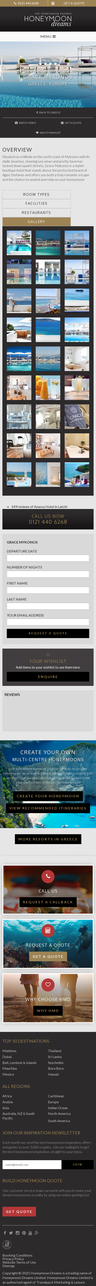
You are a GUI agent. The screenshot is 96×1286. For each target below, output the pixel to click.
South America (59, 1103)
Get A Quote (71, 122)
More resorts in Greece (48, 821)
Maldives (9, 1033)
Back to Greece (48, 112)
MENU (48, 36)
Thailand (54, 1033)
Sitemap (8, 1248)
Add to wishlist (48, 132)
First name (17, 565)
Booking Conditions (17, 1237)
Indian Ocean (58, 1089)
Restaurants (25, 203)
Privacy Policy (13, 1241)
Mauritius (9, 1050)
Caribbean (56, 1078)
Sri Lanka (55, 1038)
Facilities (71, 194)
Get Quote (19, 1193)
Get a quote (48, 938)
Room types (25, 194)
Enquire (48, 658)
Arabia (7, 1084)
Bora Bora (56, 1050)
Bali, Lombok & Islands (19, 1044)
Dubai (7, 1038)
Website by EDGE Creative (22, 1277)
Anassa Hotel (44, 488)
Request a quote (48, 615)
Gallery (71, 203)
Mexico (8, 1056)
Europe (53, 1084)
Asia (5, 1089)
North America (59, 1095)
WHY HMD (48, 992)
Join (77, 1146)
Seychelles (56, 1044)
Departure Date (22, 533)
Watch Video (25, 122)
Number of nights (24, 549)
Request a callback (48, 884)
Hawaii (53, 1056)
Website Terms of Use (19, 1244)
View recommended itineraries (48, 790)
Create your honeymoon (48, 778)
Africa (7, 1078)
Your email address (25, 597)
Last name (17, 581)
